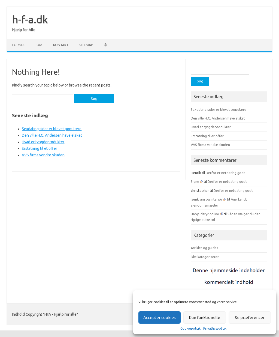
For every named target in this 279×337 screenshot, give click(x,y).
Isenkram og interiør (208, 199)
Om (39, 45)
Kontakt (60, 45)
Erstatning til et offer (39, 148)
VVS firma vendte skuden (43, 155)
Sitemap (86, 45)
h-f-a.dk (30, 19)
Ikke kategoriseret (205, 257)
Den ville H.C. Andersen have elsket (52, 135)
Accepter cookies (159, 317)
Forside (19, 45)
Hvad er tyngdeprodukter (43, 142)
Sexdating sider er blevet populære (51, 129)
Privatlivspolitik (214, 328)
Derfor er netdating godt (225, 173)
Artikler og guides (204, 248)
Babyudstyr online (207, 214)
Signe (197, 181)
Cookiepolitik (190, 328)
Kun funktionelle (204, 317)
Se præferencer (250, 317)
